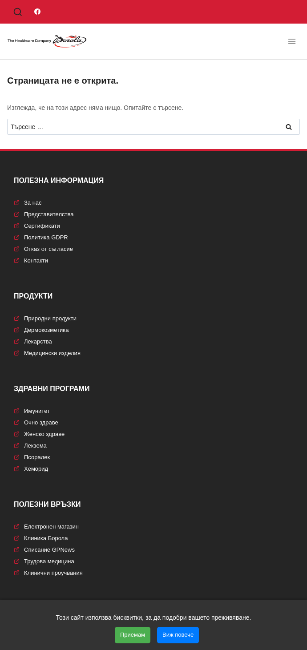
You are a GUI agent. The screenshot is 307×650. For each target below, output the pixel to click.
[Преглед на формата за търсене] (18, 12)
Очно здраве (36, 422)
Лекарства (33, 341)
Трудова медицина (44, 561)
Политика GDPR (41, 237)
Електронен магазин (46, 526)
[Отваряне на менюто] (291, 41)
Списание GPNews (44, 549)
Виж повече (178, 634)
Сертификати (37, 225)
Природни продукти (45, 318)
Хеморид (31, 468)
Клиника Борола (41, 538)
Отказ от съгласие (43, 249)
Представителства (43, 214)
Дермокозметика (41, 330)
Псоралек (32, 457)
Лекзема (30, 445)
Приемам (132, 634)
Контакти (31, 260)
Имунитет (32, 411)
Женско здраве (39, 434)
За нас (28, 202)
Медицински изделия (47, 353)
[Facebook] (37, 11)
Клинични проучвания (48, 572)
